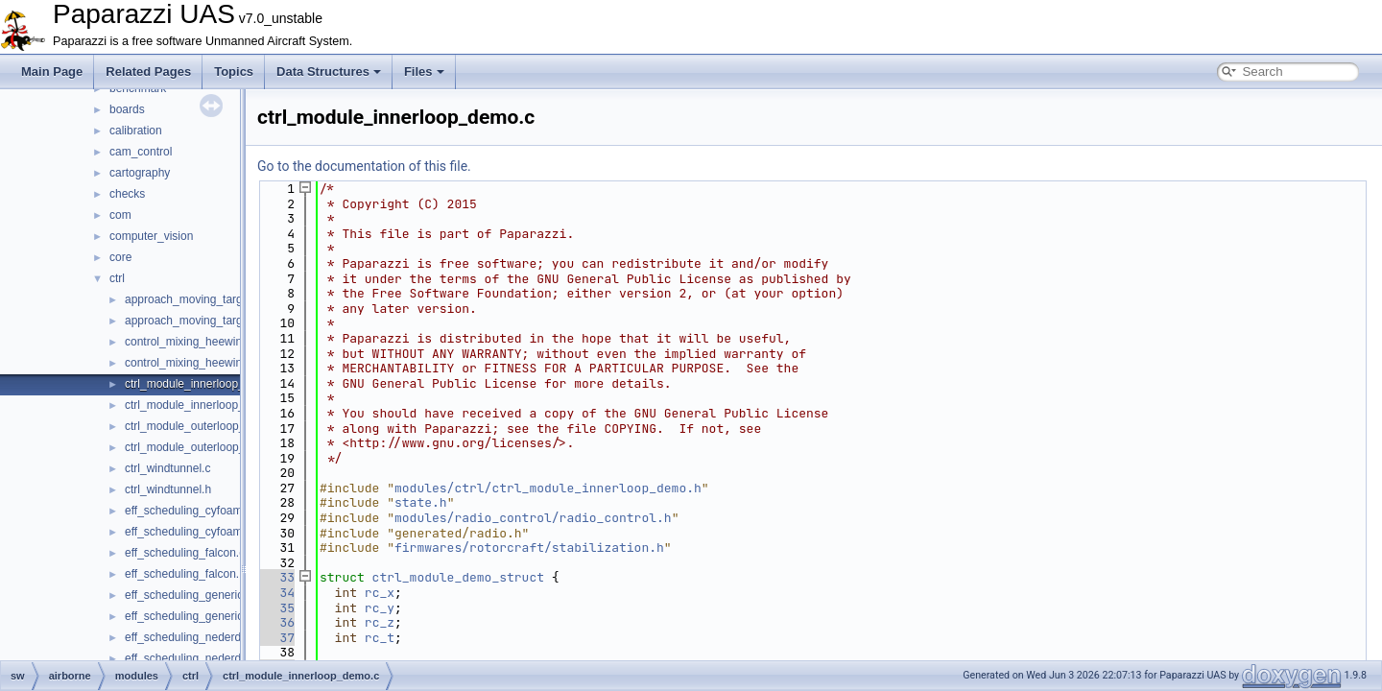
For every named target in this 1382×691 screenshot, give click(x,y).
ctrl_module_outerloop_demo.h (204, 447)
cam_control (140, 151)
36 (276, 622)
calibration (135, 130)
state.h (420, 502)
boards (127, 109)
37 (276, 638)
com (120, 215)
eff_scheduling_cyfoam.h (188, 531)
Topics (233, 71)
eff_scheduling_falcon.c (185, 553)
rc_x (379, 592)
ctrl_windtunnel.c (167, 468)
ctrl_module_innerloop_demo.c (203, 384)
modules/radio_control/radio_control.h (533, 518)
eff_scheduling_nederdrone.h (199, 658)
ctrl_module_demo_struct (458, 577)
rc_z (379, 622)
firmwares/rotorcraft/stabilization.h (529, 547)
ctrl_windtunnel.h (168, 489)
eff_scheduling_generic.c (188, 595)
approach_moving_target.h (193, 320)
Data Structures (328, 71)
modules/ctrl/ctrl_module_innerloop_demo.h (548, 488)
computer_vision (151, 236)
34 (276, 592)
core (120, 257)
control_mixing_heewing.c (191, 341)
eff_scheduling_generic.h (188, 616)
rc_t (379, 638)
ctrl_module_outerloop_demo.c (204, 426)
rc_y (379, 608)
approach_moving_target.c (193, 299)
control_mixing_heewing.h (191, 362)
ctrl (117, 278)
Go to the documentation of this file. (364, 166)
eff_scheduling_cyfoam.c (188, 510)
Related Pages (148, 71)
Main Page (52, 71)
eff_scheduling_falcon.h (185, 574)
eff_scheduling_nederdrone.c (199, 637)
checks (127, 194)
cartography (139, 172)
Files (424, 71)
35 (276, 608)
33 (276, 577)
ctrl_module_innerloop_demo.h (204, 405)
